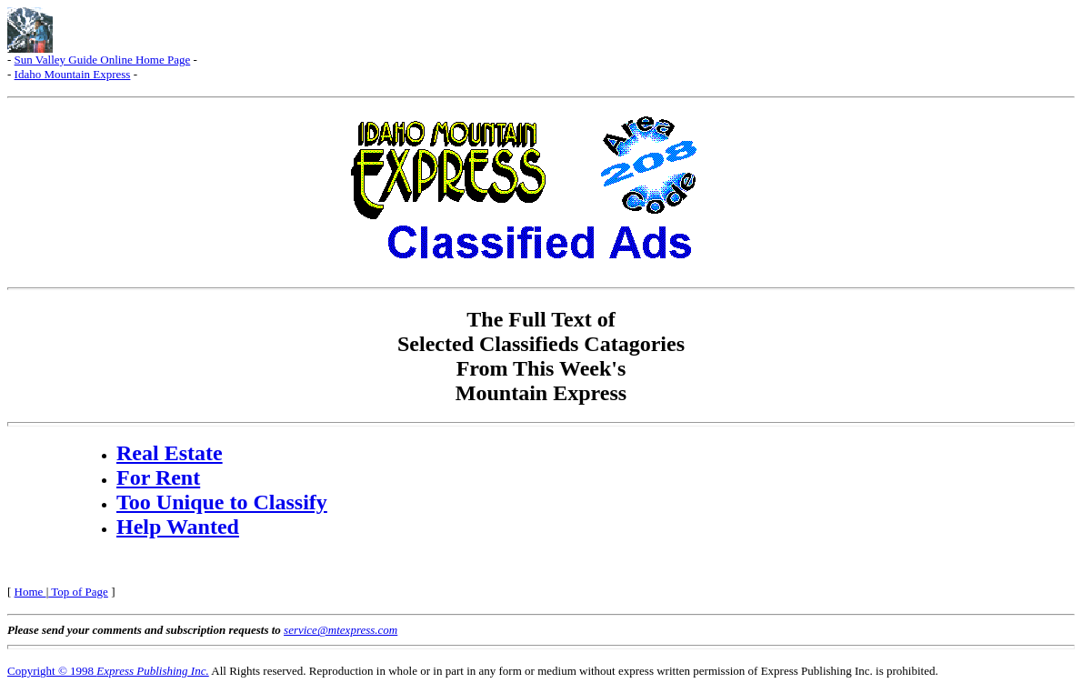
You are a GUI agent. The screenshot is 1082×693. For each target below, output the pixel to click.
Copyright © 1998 (108, 671)
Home (30, 591)
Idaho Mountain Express (73, 74)
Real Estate (169, 453)
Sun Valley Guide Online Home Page (103, 59)
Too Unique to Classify (221, 502)
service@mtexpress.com (340, 630)
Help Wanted (177, 526)
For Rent (158, 477)
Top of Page (78, 591)
